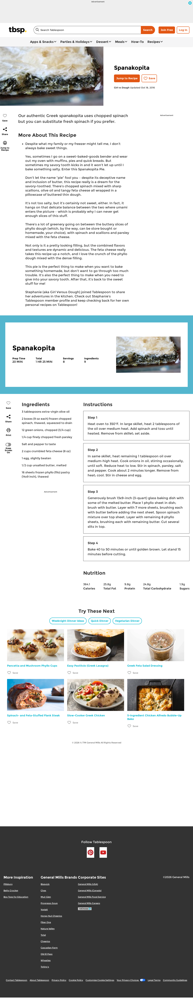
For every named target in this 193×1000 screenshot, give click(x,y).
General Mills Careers (89, 903)
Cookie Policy (76, 980)
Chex (43, 890)
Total (43, 935)
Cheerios (45, 941)
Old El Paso (46, 954)
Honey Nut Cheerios (51, 916)
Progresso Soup (49, 903)
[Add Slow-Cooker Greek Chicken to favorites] (69, 722)
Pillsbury (8, 884)
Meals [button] (119, 42)
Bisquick (45, 884)
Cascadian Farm (49, 947)
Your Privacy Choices (131, 980)
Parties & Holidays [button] (74, 42)
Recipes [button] (153, 42)
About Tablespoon (39, 980)
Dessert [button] (102, 42)
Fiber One (46, 922)
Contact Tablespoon (16, 980)
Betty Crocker (11, 890)
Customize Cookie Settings (100, 980)
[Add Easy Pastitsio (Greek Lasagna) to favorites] (69, 672)
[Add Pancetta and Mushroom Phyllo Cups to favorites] (9, 672)
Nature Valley (48, 928)
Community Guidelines (175, 980)
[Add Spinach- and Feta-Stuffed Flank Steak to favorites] (9, 722)
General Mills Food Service (92, 897)
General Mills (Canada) (89, 890)
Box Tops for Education (16, 897)
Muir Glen (46, 897)
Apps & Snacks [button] (42, 42)
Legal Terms (154, 980)
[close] (190, 3)
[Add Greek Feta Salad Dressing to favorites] (129, 672)
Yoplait (44, 909)
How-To (137, 42)
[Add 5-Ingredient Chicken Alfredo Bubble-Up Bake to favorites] (129, 726)
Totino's (45, 966)
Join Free (167, 30)
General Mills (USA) (88, 884)
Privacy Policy (59, 980)
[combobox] (87, 30)
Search (148, 30)
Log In (183, 30)
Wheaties (46, 960)
